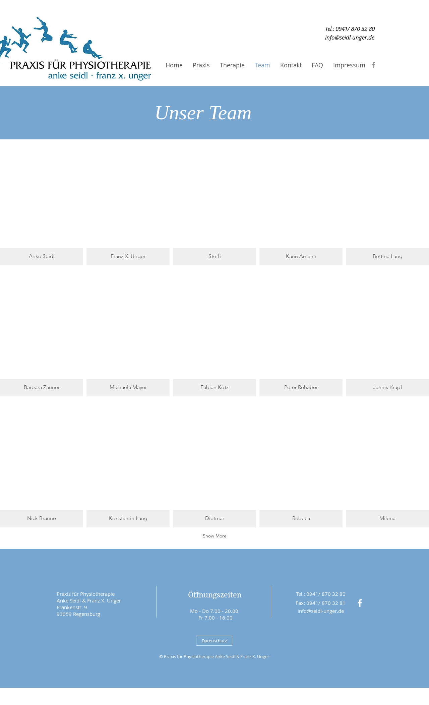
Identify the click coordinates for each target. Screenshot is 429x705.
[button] (41, 201)
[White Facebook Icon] (360, 603)
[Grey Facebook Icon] (373, 65)
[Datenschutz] (214, 641)
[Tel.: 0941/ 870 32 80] (350, 28)
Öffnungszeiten (215, 594)
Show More (215, 536)
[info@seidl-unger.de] (350, 37)
